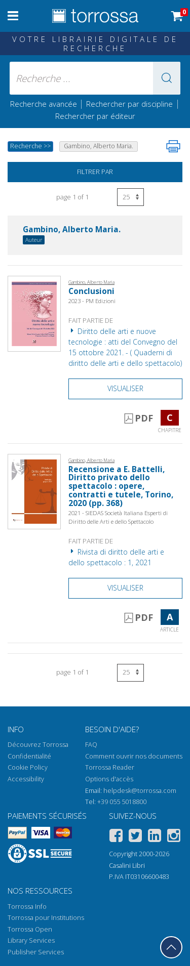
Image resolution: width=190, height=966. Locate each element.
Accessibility (26, 779)
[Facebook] (116, 837)
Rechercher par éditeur (95, 116)
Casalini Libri (127, 865)
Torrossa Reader (109, 767)
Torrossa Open (30, 929)
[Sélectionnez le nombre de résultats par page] (130, 197)
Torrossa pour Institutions (46, 917)
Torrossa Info (27, 906)
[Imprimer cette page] (173, 146)
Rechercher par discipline (129, 104)
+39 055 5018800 (121, 801)
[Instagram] (173, 837)
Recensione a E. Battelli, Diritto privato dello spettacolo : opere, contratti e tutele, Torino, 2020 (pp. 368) (120, 486)
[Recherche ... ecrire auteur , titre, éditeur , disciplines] (95, 78)
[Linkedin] (154, 837)
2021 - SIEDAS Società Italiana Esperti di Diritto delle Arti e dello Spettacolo (118, 517)
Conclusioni (91, 291)
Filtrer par (95, 171)
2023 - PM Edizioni (92, 301)
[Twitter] (135, 837)
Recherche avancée (44, 104)
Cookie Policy (28, 767)
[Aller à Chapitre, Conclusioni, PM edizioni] (34, 313)
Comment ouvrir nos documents (133, 756)
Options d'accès (109, 779)
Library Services (31, 940)
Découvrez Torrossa (38, 744)
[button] (166, 78)
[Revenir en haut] (171, 947)
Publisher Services (36, 952)
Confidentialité (29, 756)
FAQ (91, 744)
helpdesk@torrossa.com (139, 790)
